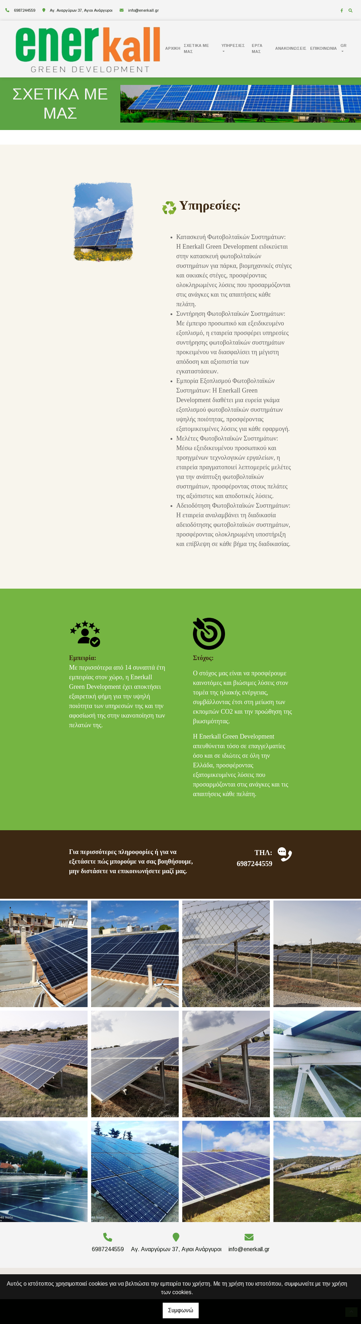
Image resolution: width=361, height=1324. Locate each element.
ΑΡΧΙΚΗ (172, 48)
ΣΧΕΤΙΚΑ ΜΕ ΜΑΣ (196, 48)
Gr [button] (343, 45)
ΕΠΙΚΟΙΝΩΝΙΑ (323, 48)
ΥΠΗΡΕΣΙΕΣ (233, 45)
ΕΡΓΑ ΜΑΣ (257, 48)
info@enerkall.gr (143, 10)
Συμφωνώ (180, 1310)
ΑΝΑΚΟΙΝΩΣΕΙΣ (291, 48)
